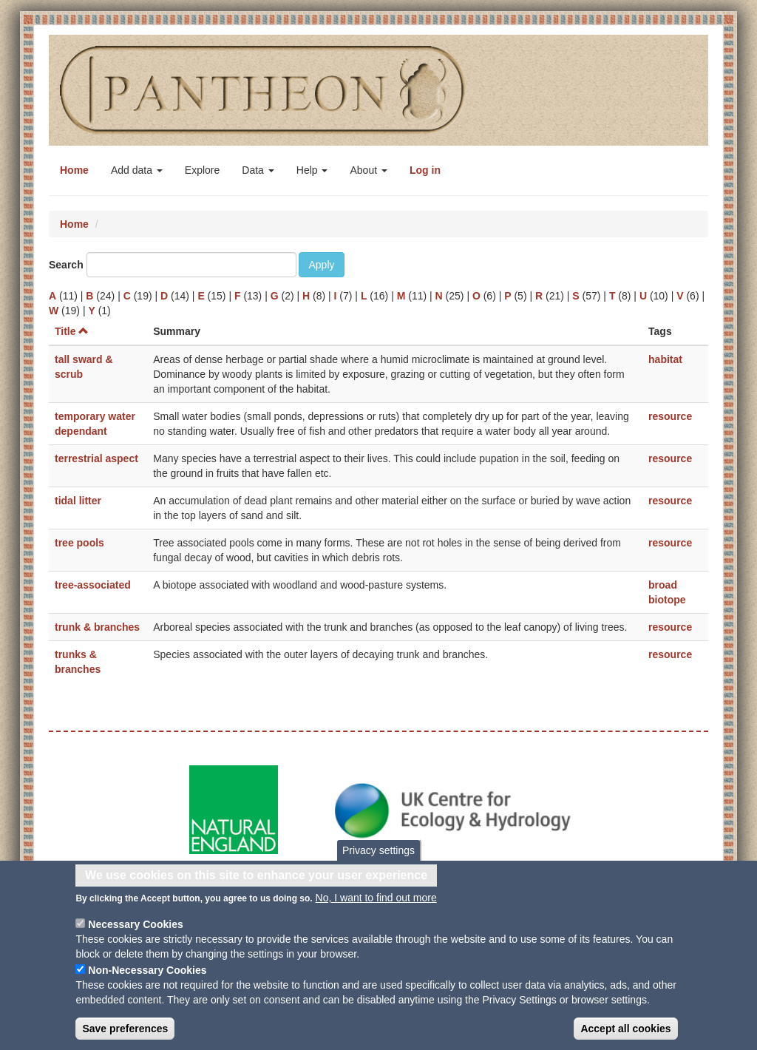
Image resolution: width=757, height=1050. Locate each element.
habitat (665, 359)
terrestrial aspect (96, 458)
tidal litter (78, 501)
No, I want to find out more (376, 910)
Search (66, 265)
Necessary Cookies (135, 937)
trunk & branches (97, 627)
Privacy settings (378, 863)
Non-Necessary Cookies (147, 983)
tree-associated (93, 585)
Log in (425, 170)
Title (72, 331)
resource (670, 416)
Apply (321, 265)
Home (74, 170)
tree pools (79, 543)
